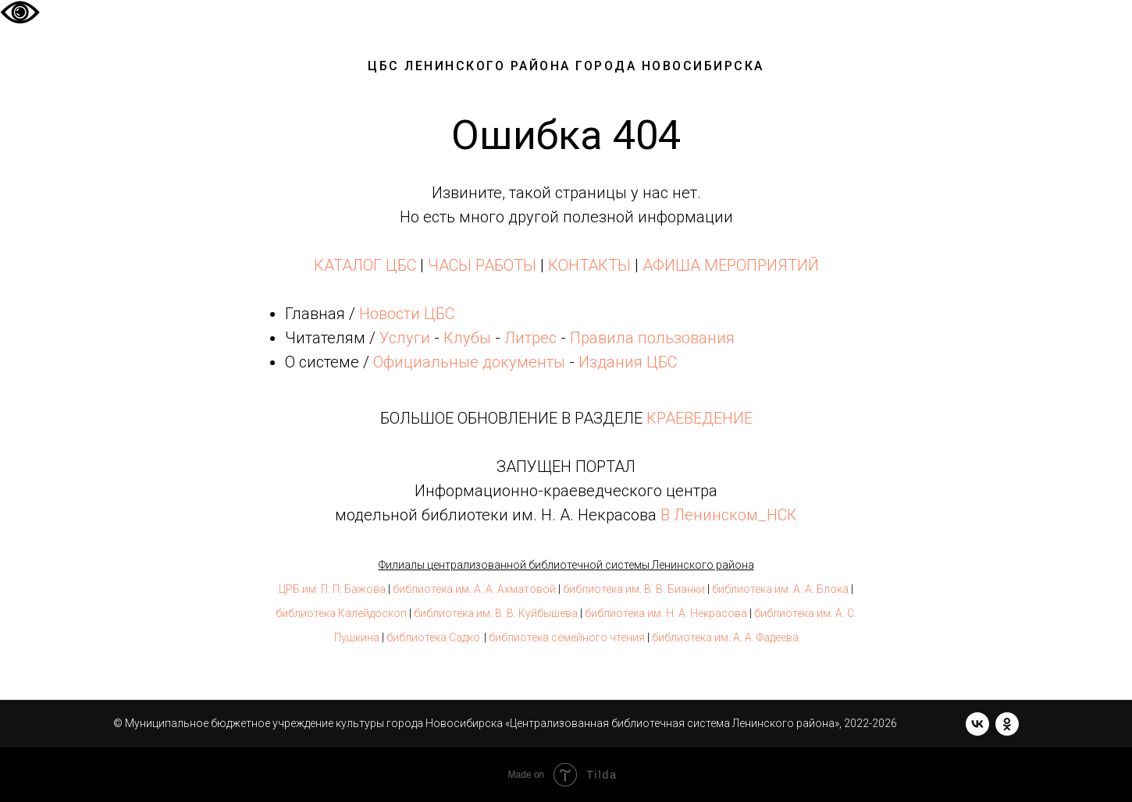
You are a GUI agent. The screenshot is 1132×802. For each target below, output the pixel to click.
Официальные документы (469, 362)
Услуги (404, 337)
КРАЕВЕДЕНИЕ (699, 418)
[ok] (1007, 724)
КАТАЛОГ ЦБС (365, 265)
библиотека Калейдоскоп (341, 613)
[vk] (977, 724)
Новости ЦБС (406, 313)
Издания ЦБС (626, 362)
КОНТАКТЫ (589, 265)
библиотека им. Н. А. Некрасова (666, 613)
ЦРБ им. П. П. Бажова (332, 589)
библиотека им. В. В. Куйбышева (496, 613)
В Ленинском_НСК (728, 515)
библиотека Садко (433, 637)
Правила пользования (652, 337)
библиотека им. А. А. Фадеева (725, 637)
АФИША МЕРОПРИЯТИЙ (731, 265)
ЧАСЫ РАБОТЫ (482, 265)
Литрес (530, 337)
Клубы (467, 337)
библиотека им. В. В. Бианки (634, 589)
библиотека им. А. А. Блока (780, 589)
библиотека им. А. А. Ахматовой (474, 589)
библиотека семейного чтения (567, 637)
